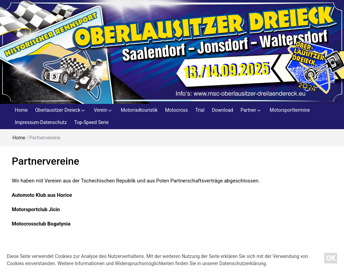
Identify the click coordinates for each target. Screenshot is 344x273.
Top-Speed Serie (91, 122)
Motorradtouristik (139, 110)
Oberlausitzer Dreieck (57, 110)
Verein (100, 110)
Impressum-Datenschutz (41, 122)
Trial (200, 110)
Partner (248, 110)
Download (222, 110)
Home (21, 110)
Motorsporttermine (290, 110)
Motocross (176, 110)
